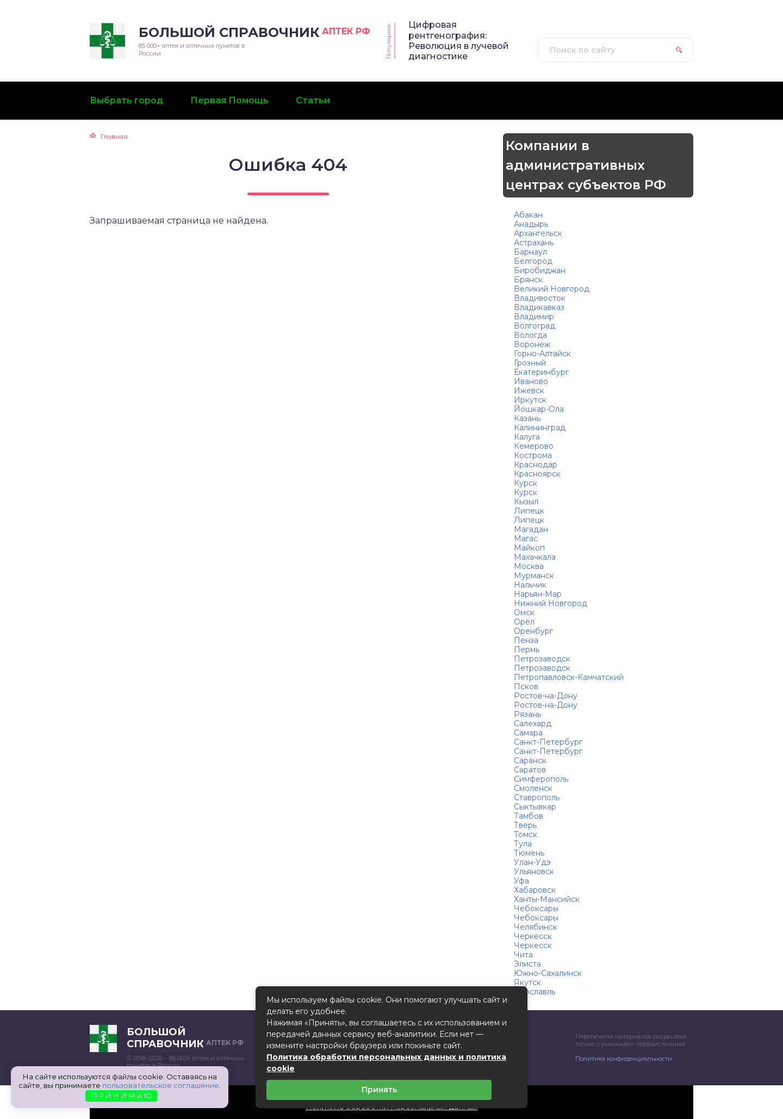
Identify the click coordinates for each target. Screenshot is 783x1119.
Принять (379, 1090)
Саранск (530, 760)
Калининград (540, 427)
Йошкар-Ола (539, 409)
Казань (527, 418)
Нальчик (530, 585)
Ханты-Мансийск (547, 899)
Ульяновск (534, 871)
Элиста (527, 964)
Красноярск (537, 474)
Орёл (524, 622)
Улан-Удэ (532, 862)
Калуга (527, 437)
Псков (526, 686)
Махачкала (535, 557)
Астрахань (534, 243)
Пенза (526, 640)
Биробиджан (540, 270)
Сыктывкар (535, 807)
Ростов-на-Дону (545, 696)
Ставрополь (537, 797)
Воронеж (532, 344)
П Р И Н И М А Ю (121, 1095)
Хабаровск (535, 890)
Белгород (533, 261)
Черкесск (533, 936)
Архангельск (538, 233)
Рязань (527, 714)
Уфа (521, 881)
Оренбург (533, 631)
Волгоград (534, 326)
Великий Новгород (551, 289)
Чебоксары (536, 908)
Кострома (533, 455)
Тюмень (529, 853)
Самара (528, 733)
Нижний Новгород (550, 603)
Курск (525, 483)
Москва (529, 566)
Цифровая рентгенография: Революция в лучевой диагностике (458, 40)
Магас (526, 538)
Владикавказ (539, 307)
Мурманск (534, 575)
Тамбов (528, 816)
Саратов (530, 770)
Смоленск (533, 788)
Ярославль (534, 992)
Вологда (530, 335)
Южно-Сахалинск (548, 973)
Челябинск (535, 927)
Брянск (528, 280)
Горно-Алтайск (542, 353)
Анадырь (531, 224)
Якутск (527, 982)
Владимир (534, 317)
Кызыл (526, 501)
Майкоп (529, 548)
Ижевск (529, 390)
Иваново (531, 381)
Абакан (528, 215)
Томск (525, 834)
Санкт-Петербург (548, 742)
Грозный (530, 363)
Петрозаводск (542, 659)
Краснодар (535, 464)
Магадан (531, 529)
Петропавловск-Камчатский (569, 677)
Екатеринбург (541, 372)
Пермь (526, 649)
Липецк (529, 511)
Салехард (532, 723)
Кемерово (534, 446)
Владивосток (540, 298)
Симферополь (541, 779)
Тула (523, 844)
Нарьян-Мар (538, 594)
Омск (524, 612)
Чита (523, 955)
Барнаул (530, 252)
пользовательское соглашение (160, 1085)
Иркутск (530, 400)
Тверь (525, 825)
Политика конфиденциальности (623, 1058)
